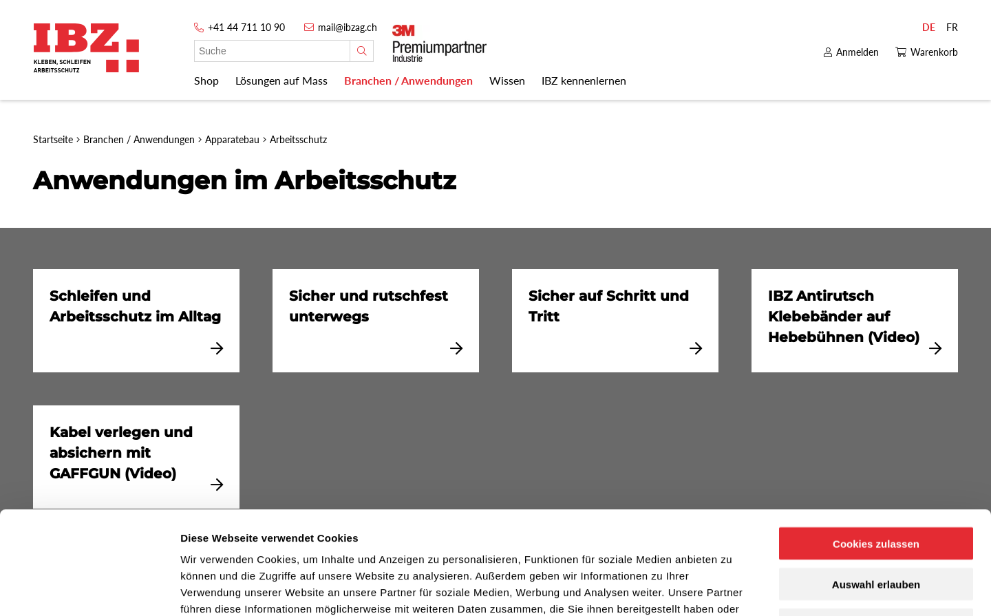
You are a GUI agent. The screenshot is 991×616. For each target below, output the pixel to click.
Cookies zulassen (876, 447)
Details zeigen (732, 589)
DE (928, 27)
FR (952, 27)
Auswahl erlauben (876, 487)
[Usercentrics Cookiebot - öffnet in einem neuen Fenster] (89, 589)
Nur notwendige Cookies (876, 528)
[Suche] (362, 51)
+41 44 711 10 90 (246, 27)
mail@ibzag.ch (347, 27)
